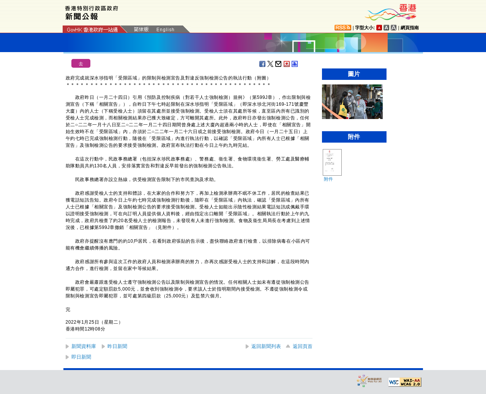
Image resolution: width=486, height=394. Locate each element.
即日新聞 (81, 357)
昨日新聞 (117, 346)
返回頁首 (302, 346)
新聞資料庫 (83, 346)
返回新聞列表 (266, 346)
